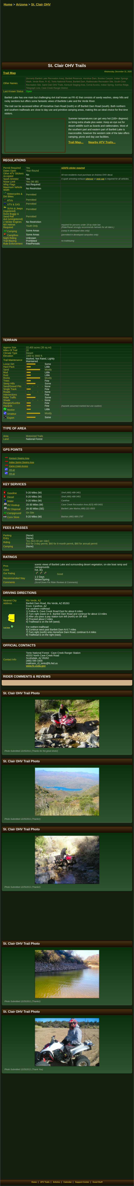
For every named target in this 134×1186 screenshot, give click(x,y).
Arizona (22, 4)
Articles (56, 1182)
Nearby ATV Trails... (102, 142)
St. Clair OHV (41, 4)
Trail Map (9, 73)
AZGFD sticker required (73, 168)
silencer (89, 179)
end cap (100, 179)
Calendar (68, 1182)
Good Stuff (98, 1182)
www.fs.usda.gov (36, 666)
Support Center (82, 1182)
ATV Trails (45, 1182)
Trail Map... (76, 142)
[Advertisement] (67, 292)
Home (8, 4)
